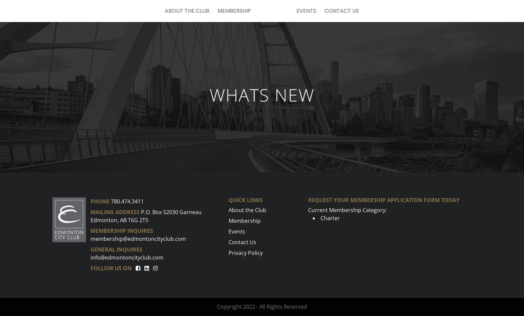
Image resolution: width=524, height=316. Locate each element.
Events (306, 12)
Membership (234, 12)
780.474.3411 (127, 201)
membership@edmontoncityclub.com (138, 239)
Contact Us (341, 12)
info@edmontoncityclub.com (127, 257)
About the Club (187, 12)
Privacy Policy (246, 253)
